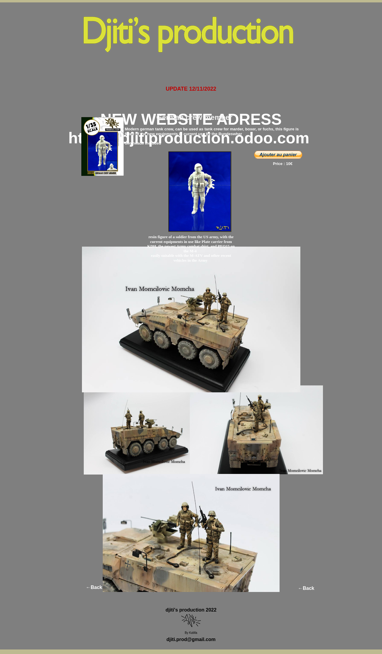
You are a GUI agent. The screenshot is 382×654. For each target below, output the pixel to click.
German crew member (194, 117)
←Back (94, 587)
